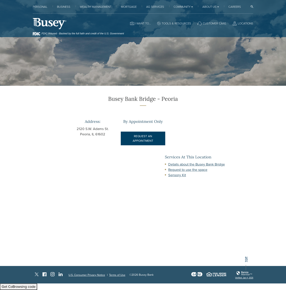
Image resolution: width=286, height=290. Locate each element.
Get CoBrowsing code (19, 286)
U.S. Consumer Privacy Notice (87, 275)
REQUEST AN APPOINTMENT (143, 138)
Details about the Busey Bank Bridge (196, 164)
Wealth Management (95, 7)
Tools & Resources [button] (176, 23)
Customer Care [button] (214, 23)
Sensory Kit (177, 175)
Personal (40, 7)
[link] (244, 275)
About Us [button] (209, 7)
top (246, 259)
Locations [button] (245, 23)
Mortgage (129, 7)
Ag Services (155, 7)
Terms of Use (117, 275)
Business (63, 7)
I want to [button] (142, 23)
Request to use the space (187, 170)
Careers (234, 7)
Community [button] (182, 7)
